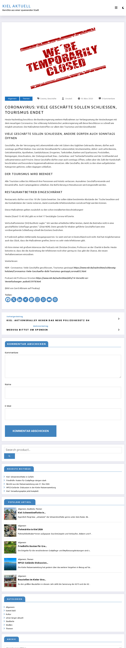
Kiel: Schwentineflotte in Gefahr (20, 463)
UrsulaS (68, 98)
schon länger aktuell (14, 598)
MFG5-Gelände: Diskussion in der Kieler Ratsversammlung (31, 471)
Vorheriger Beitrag (15, 317)
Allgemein (12, 98)
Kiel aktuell (16, 6)
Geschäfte (51, 98)
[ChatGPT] (55, 299)
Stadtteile (10, 601)
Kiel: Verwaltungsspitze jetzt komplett (23, 474)
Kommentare (63, 363)
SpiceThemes (102, 643)
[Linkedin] (19, 299)
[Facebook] (7, 299)
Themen (26, 98)
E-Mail (63, 404)
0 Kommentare (108, 98)
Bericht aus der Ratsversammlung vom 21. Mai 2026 (28, 468)
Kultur (8, 595)
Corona (43, 98)
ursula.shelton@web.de (73, 643)
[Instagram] (37, 299)
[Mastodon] (31, 299)
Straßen (9, 604)
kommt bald (11, 592)
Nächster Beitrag (31, 325)
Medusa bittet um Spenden (23, 329)
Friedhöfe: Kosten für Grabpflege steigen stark (26, 465)
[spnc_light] (123, 7)
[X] (13, 299)
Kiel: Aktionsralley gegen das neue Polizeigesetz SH (39, 320)
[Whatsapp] (43, 299)
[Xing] (25, 299)
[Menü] (116, 8)
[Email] (49, 299)
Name (63, 387)
